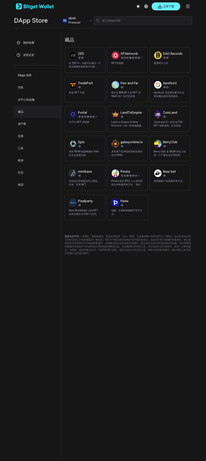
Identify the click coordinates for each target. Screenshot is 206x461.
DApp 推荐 (25, 75)
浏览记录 (25, 55)
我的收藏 (25, 42)
